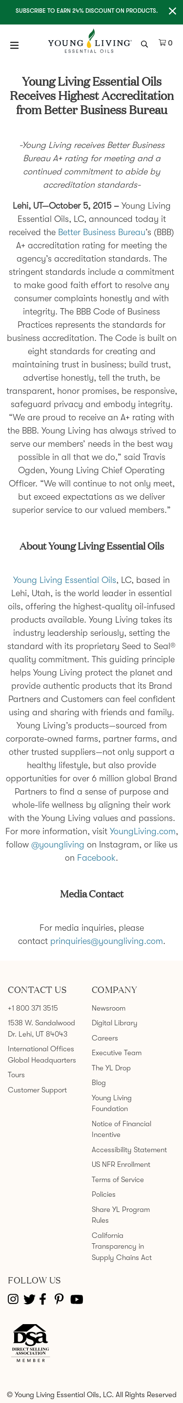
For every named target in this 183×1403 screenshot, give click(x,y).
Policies (104, 1194)
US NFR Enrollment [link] (121, 1164)
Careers (105, 1038)
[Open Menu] (14, 45)
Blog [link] (99, 1082)
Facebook (96, 858)
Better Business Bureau (101, 232)
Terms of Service (118, 1179)
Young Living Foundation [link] (112, 1103)
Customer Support (37, 1090)
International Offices (41, 1048)
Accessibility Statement (129, 1149)
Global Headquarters (42, 1060)
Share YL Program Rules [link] (121, 1215)
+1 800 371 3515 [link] (33, 1008)
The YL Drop (111, 1068)
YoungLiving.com (143, 831)
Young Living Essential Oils (64, 580)
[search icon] (146, 43)
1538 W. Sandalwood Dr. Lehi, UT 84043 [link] (41, 1028)
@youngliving (57, 844)
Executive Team (117, 1052)
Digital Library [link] (115, 1022)
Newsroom (108, 1008)
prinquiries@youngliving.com (106, 941)
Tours (16, 1074)
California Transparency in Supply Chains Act (122, 1246)
